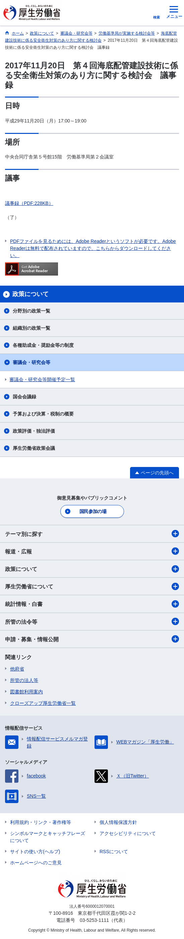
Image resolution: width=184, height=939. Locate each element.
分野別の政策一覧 (31, 311)
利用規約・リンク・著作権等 (40, 822)
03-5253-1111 (94, 920)
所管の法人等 (24, 680)
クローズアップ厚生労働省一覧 (43, 703)
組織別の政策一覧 (31, 328)
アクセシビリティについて (128, 833)
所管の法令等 (92, 621)
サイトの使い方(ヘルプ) (35, 851)
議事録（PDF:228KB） (29, 203)
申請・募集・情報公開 (92, 639)
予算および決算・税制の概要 (43, 414)
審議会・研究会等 (31, 362)
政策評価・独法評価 (34, 431)
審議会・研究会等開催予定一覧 (42, 379)
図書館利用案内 (26, 691)
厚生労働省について (92, 586)
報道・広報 (92, 551)
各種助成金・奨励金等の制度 (43, 345)
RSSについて (114, 851)
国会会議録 (24, 396)
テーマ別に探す (92, 533)
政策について (92, 569)
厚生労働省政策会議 (34, 448)
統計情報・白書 (92, 604)
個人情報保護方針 (118, 822)
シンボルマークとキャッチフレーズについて (47, 837)
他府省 (17, 669)
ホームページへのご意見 (36, 862)
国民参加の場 (92, 511)
